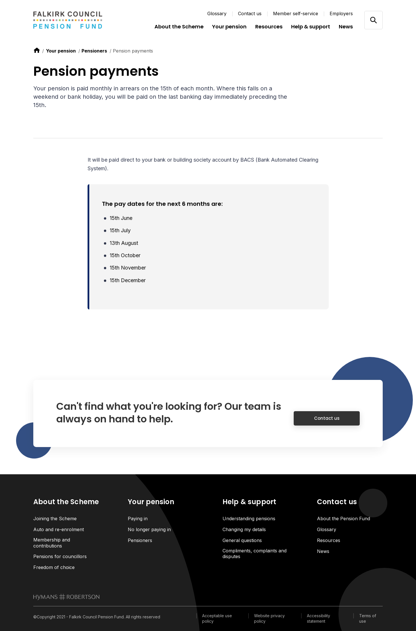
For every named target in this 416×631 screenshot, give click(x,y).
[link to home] (36, 50)
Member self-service (295, 13)
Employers (341, 13)
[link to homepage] (66, 596)
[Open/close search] (373, 20)
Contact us (250, 13)
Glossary (217, 13)
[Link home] (67, 20)
